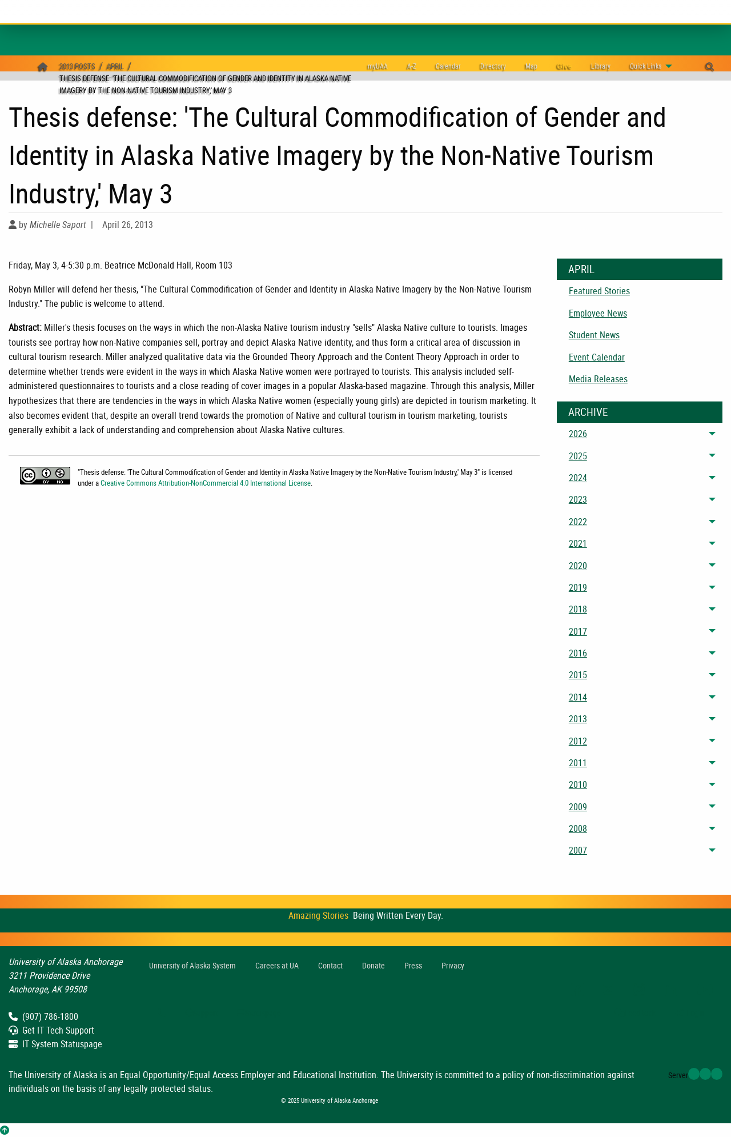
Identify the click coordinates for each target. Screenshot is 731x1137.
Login (689, 1012)
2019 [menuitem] (578, 587)
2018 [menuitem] (578, 609)
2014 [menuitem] (578, 697)
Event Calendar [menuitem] (597, 357)
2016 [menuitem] (578, 653)
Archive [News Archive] (588, 412)
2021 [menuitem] (578, 543)
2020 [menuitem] (578, 565)
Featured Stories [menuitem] (599, 291)
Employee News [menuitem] (598, 313)
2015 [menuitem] (578, 674)
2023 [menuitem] (578, 499)
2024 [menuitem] (578, 477)
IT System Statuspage (55, 1044)
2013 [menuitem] (578, 718)
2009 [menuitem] (578, 806)
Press (413, 965)
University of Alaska (61, 1074)
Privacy (452, 965)
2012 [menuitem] (578, 741)
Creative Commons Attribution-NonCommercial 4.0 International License (206, 483)
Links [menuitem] (645, 65)
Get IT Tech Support (51, 1030)
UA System (192, 965)
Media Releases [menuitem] (598, 379)
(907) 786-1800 (43, 1016)
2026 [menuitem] (578, 433)
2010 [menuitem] (578, 784)
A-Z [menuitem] (411, 65)
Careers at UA (277, 965)
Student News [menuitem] (594, 335)
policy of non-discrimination (554, 1074)
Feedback (635, 1012)
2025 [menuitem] (578, 456)
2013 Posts (77, 66)
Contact (330, 965)
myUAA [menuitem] (378, 65)
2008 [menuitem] (578, 828)
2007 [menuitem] (578, 850)
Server (678, 1075)
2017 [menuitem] (578, 631)
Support (201, 1012)
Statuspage (259, 1012)
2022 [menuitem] (578, 521)
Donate (373, 965)
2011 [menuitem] (578, 762)
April (115, 66)
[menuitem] (448, 66)
